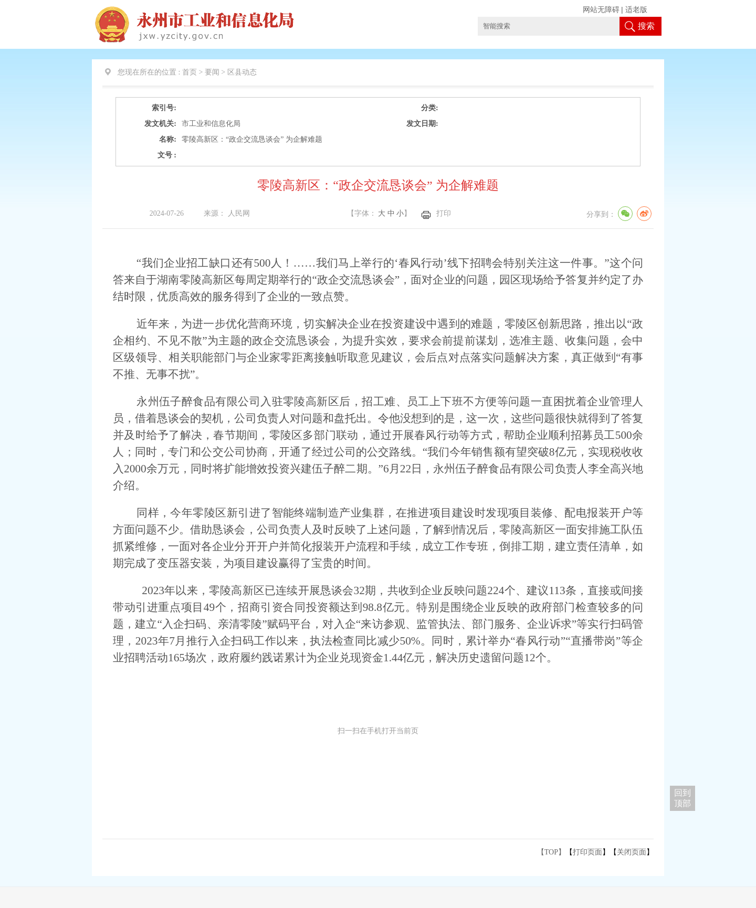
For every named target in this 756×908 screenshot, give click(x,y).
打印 (443, 213)
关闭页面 (631, 852)
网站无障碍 (601, 10)
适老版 (636, 10)
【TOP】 (551, 852)
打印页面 (587, 852)
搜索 (646, 26)
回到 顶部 (682, 798)
